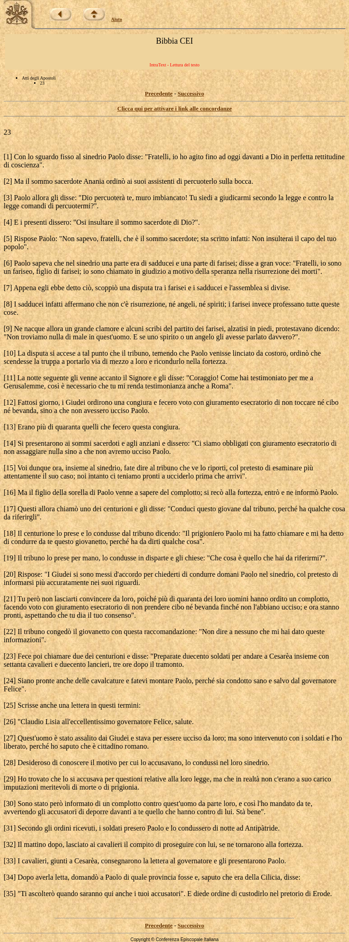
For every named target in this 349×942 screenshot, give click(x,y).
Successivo (191, 93)
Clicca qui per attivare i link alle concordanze (174, 108)
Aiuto (116, 19)
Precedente (159, 93)
